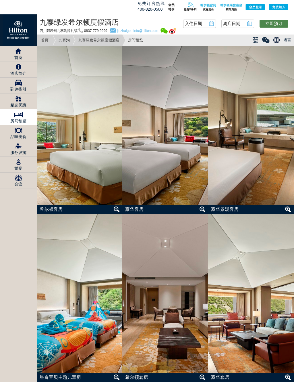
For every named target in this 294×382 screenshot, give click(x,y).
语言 (287, 40)
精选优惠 (18, 105)
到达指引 (18, 89)
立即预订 (274, 23)
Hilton (18, 30)
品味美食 (18, 136)
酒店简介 (18, 73)
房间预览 (18, 121)
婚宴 (18, 168)
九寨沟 (64, 40)
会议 (18, 184)
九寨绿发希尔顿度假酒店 (98, 40)
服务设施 (18, 152)
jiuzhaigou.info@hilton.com (137, 31)
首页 (45, 40)
